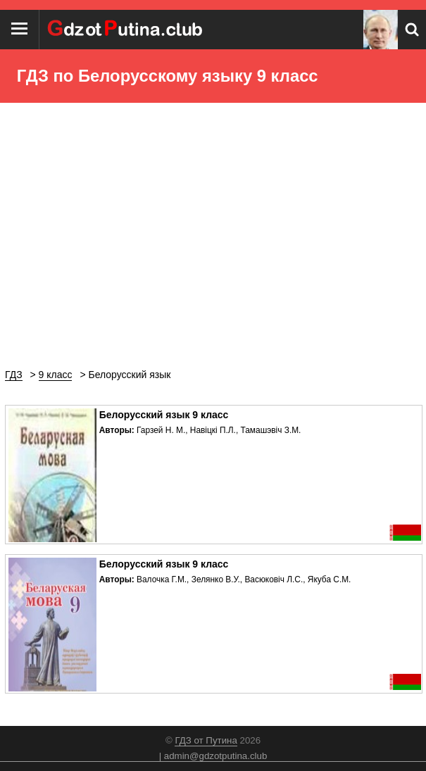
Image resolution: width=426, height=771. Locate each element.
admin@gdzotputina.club (216, 756)
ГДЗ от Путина (206, 740)
